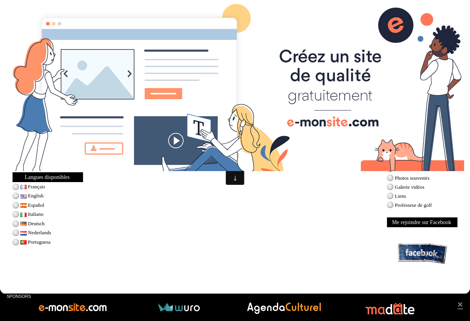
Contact (402, 169)
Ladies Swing (34, 160)
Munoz (177, 156)
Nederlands (35, 232)
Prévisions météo (412, 133)
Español (32, 205)
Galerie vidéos (409, 187)
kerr (128, 156)
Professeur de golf (413, 205)
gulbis (241, 156)
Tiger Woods (33, 151)
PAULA (194, 156)
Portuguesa (35, 242)
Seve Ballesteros (37, 142)
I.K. (137, 156)
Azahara (160, 156)
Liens (400, 196)
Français (32, 187)
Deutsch (32, 223)
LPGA (101, 156)
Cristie (116, 156)
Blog (400, 160)
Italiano (31, 214)
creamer (211, 156)
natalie (227, 156)
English (31, 196)
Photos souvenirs (412, 178)
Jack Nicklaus (34, 133)
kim (146, 156)
